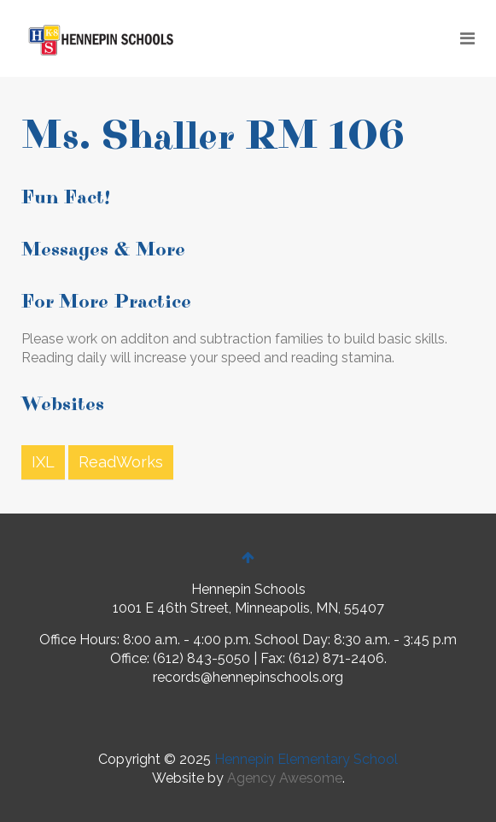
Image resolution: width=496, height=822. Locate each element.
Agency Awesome (284, 778)
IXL (43, 462)
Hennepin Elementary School (306, 759)
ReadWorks (121, 462)
